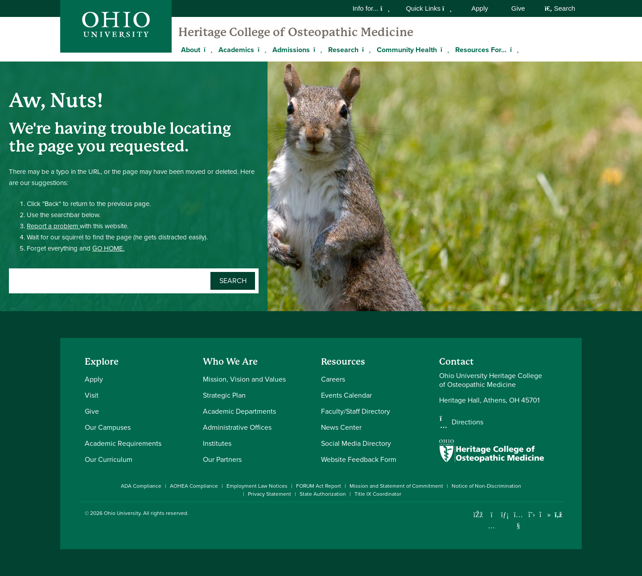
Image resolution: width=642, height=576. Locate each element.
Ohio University (122, 513)
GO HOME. (108, 248)
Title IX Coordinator (377, 494)
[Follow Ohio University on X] (531, 514)
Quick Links (429, 8)
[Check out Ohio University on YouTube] (518, 520)
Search (560, 8)
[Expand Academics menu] (261, 49)
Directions (467, 422)
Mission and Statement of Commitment (396, 486)
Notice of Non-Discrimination (486, 486)
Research (343, 50)
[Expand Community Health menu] (444, 49)
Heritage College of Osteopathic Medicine (295, 32)
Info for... (371, 8)
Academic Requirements (123, 443)
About (190, 50)
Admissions (291, 50)
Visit (92, 395)
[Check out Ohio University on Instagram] (491, 525)
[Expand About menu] (207, 49)
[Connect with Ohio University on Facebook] (478, 514)
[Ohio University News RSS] (558, 514)
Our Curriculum (108, 459)
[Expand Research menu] (365, 49)
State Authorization (323, 494)
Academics (236, 50)
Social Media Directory (356, 443)
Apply (479, 8)
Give (518, 8)
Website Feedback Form (358, 459)
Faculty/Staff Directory (355, 411)
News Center (341, 427)
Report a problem (53, 226)
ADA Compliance (141, 486)
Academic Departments (239, 411)
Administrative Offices (237, 427)
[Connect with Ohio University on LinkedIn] (504, 514)
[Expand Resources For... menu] (513, 49)
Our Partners (222, 459)
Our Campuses (108, 427)
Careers (333, 379)
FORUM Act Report (318, 486)
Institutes (217, 443)
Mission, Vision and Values (244, 379)
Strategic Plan (224, 395)
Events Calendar (346, 395)
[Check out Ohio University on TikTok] (545, 514)
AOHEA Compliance (194, 486)
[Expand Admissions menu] (316, 49)
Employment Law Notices (257, 486)
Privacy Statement (269, 494)
